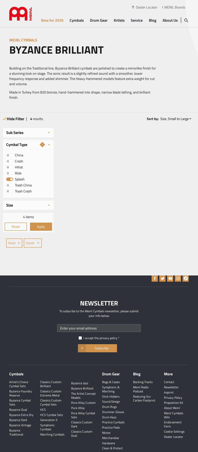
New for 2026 (52, 21)
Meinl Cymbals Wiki (173, 403)
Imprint (169, 380)
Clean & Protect (112, 436)
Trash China (23, 185)
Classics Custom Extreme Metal (50, 381)
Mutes (106, 420)
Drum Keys (109, 405)
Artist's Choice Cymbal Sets (18, 371)
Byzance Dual (18, 397)
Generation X (48, 407)
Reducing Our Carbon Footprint (144, 386)
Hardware (108, 431)
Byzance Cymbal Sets (20, 390)
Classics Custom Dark (81, 412)
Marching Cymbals (52, 422)
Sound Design (111, 389)
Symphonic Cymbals (47, 415)
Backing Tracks (143, 369)
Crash (19, 161)
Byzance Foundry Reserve (20, 381)
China (19, 155)
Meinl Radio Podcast (140, 377)
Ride (18, 173)
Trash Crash (23, 191)
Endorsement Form (173, 412)
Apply (38, 226)
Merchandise (110, 425)
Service (136, 21)
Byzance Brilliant (82, 376)
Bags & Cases (111, 369)
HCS (43, 397)
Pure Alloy (78, 395)
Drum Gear (98, 21)
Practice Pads (111, 415)
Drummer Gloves (113, 399)
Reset (15, 226)
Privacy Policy (173, 385)
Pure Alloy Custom (83, 390)
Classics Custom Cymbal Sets (50, 390)
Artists (118, 21)
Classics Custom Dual (81, 421)
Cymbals (76, 21)
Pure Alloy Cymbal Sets (83, 403)
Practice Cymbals (113, 410)
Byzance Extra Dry (21, 402)
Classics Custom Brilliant (50, 371)
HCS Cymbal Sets (51, 402)
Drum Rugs (109, 394)
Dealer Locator (146, 7)
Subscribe (97, 336)
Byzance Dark (18, 407)
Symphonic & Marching (110, 377)
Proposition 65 (173, 390)
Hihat (19, 167)
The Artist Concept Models (83, 383)
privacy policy (108, 325)
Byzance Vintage (20, 413)
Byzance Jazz (79, 371)
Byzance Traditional (16, 420)
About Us (169, 21)
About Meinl (172, 395)
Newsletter (171, 375)
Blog (152, 21)
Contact (169, 369)
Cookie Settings (174, 419)
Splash (20, 179)
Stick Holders (110, 384)
